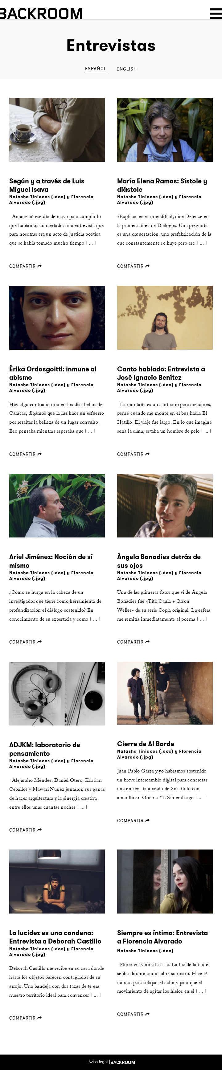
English (127, 68)
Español (96, 68)
